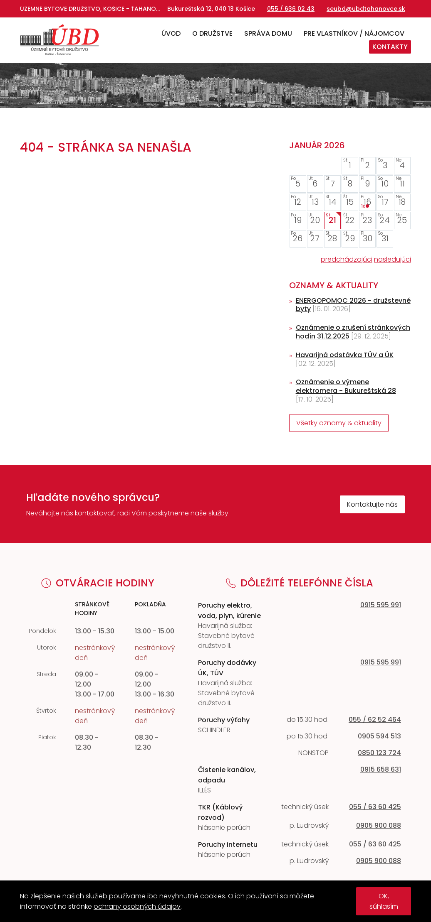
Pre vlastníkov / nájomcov (354, 33)
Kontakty (390, 46)
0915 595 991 (380, 605)
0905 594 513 (379, 736)
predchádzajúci (346, 259)
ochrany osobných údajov (137, 906)
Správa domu (268, 33)
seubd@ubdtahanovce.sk (366, 9)
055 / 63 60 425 (375, 807)
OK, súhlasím (383, 901)
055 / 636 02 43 (291, 9)
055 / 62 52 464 (375, 719)
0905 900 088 (378, 825)
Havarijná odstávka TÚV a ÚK (345, 355)
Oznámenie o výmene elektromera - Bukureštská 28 (346, 386)
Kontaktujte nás (372, 504)
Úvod (171, 33)
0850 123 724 (379, 753)
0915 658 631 (380, 769)
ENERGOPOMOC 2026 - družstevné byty (353, 305)
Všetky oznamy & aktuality (338, 423)
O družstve (212, 33)
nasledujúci (392, 259)
